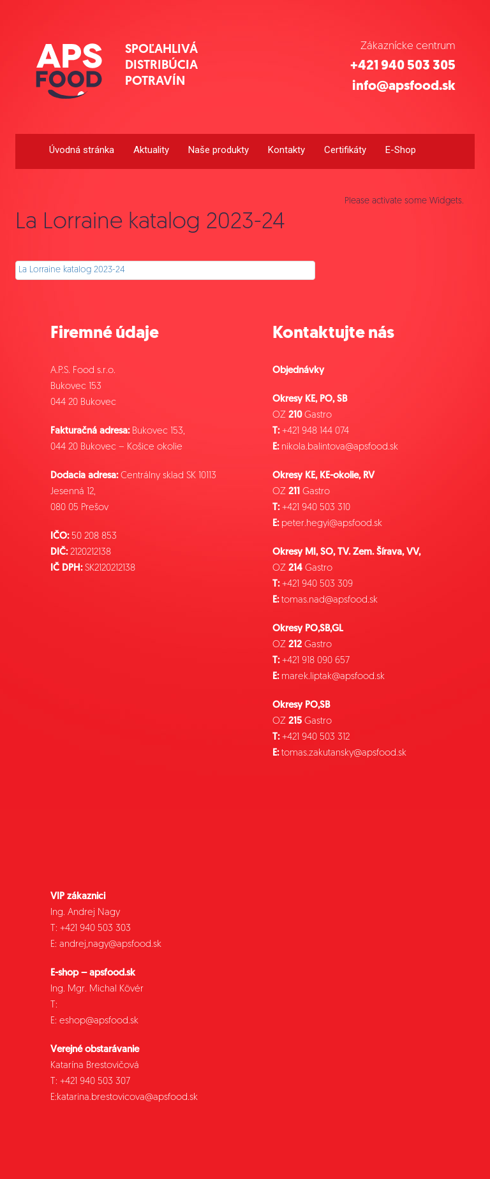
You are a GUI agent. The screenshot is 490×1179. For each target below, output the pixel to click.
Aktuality (151, 150)
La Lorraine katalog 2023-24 (72, 270)
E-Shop (400, 150)
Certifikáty (345, 150)
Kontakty (286, 150)
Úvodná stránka (81, 150)
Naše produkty (218, 150)
